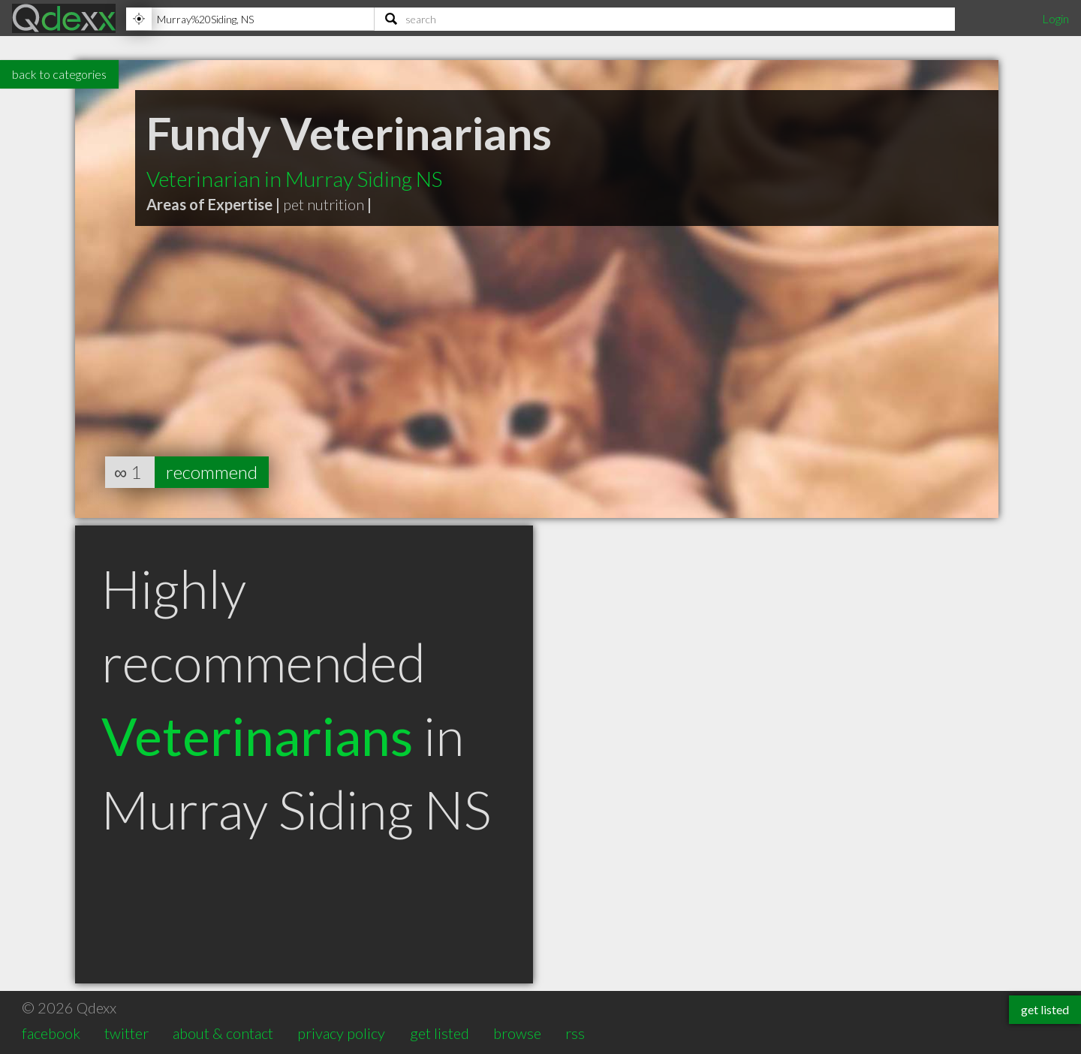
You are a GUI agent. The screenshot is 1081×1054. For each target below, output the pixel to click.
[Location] (250, 19)
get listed (439, 1033)
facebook (51, 1033)
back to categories (59, 74)
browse (517, 1033)
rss (575, 1033)
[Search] (665, 19)
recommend (211, 472)
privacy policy (341, 1033)
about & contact (223, 1033)
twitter (126, 1033)
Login (1055, 18)
